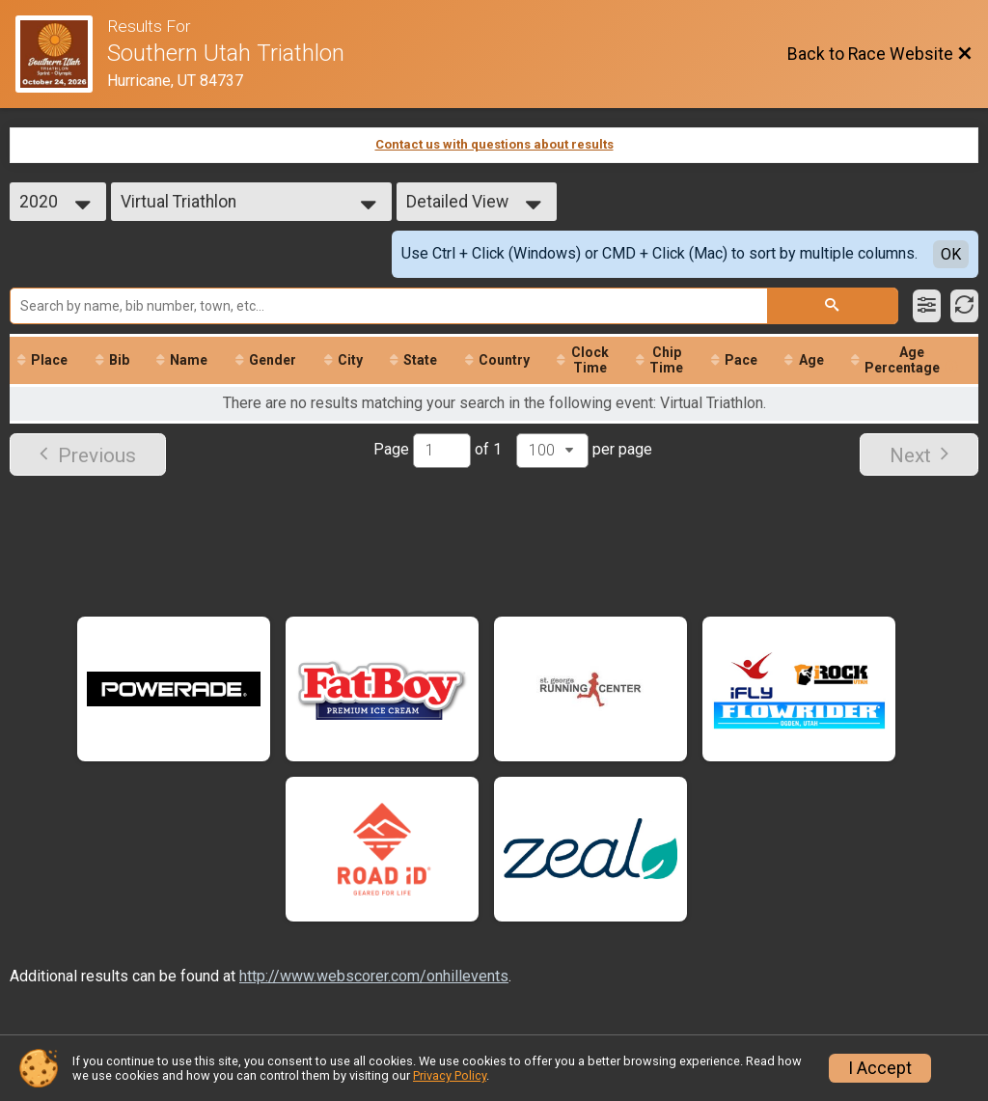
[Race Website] (61, 54)
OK (951, 254)
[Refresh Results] (964, 305)
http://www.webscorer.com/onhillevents (373, 976)
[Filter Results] (927, 305)
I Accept (880, 1068)
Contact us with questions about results (494, 144)
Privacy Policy (449, 1075)
